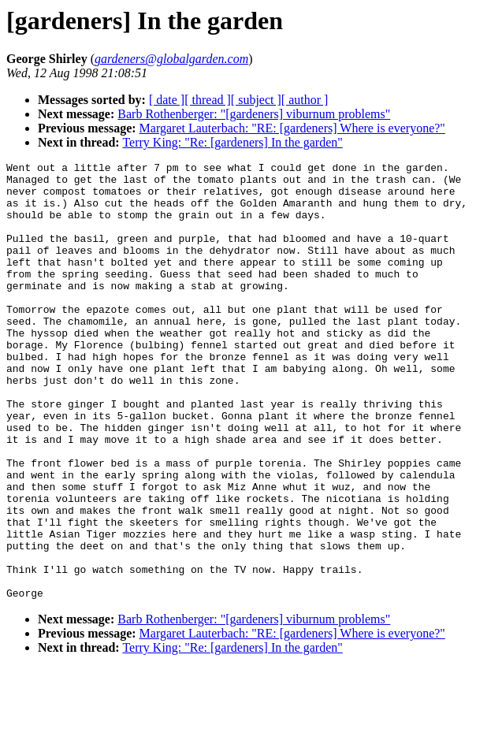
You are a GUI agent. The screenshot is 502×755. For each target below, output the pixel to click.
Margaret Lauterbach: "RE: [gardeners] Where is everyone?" (292, 128)
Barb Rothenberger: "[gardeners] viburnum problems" (253, 114)
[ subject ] (256, 99)
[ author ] (305, 99)
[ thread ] (207, 99)
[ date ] (166, 99)
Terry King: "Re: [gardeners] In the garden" (232, 142)
